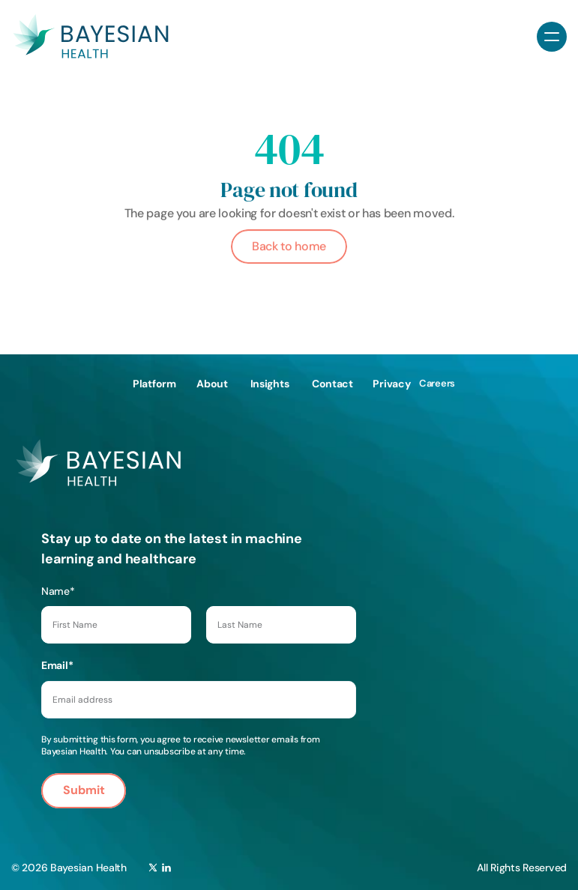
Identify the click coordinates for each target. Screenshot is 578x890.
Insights (269, 383)
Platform (154, 383)
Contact (332, 383)
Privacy (391, 383)
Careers (437, 382)
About (212, 383)
